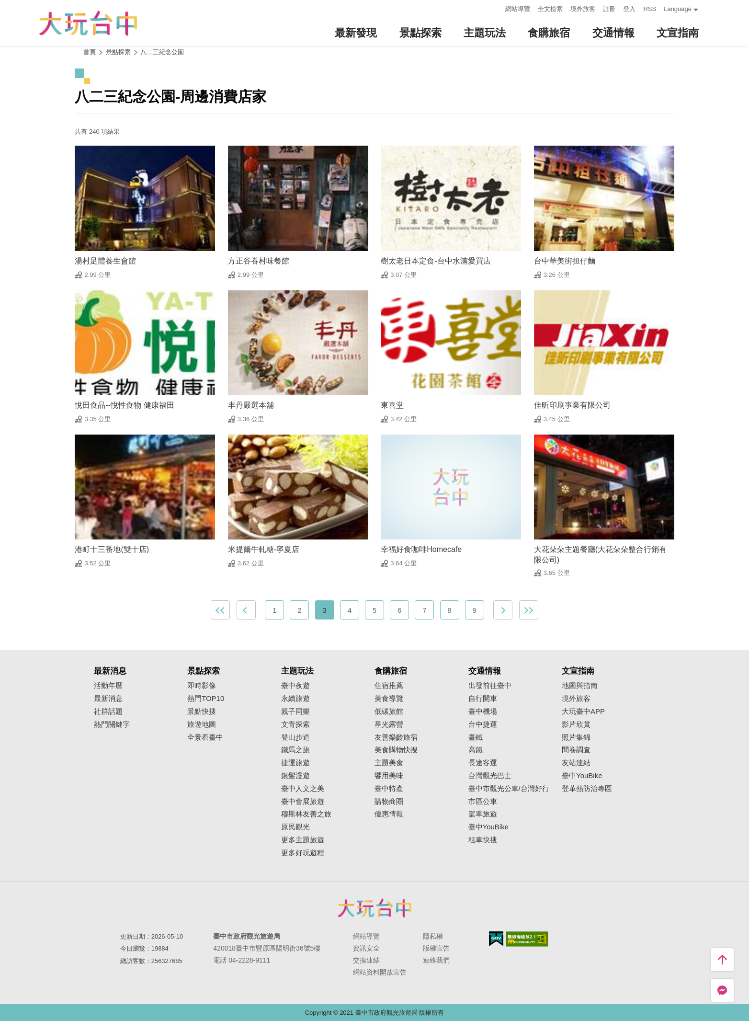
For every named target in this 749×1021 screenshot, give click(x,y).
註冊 (609, 8)
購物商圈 (388, 801)
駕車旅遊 (482, 814)
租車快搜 (482, 840)
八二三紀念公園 (162, 52)
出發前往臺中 (489, 685)
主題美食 (388, 763)
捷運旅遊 (295, 763)
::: (495, 7)
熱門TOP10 (205, 698)
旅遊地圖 (201, 724)
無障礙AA (527, 939)
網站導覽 (517, 8)
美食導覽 (388, 698)
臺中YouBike (488, 827)
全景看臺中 (205, 737)
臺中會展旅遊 (302, 801)
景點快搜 (201, 711)
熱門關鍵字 (112, 724)
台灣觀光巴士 (489, 776)
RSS (649, 8)
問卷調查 (576, 750)
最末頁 (528, 609)
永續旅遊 (295, 698)
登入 (629, 8)
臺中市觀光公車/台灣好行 (508, 788)
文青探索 (295, 724)
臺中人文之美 (302, 788)
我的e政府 (496, 938)
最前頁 (220, 609)
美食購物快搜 (396, 750)
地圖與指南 (580, 685)
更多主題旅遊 (302, 840)
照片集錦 (576, 737)
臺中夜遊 (295, 685)
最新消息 (108, 698)
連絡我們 (436, 960)
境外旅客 (582, 8)
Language (678, 8)
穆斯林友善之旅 (306, 814)
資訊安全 (366, 948)
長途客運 (482, 763)
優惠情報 (388, 814)
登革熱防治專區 (587, 788)
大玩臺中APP (583, 711)
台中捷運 (482, 724)
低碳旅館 (388, 711)
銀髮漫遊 (295, 776)
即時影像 (201, 685)
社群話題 (108, 711)
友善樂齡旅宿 (396, 737)
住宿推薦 (388, 685)
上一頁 (246, 609)
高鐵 (475, 750)
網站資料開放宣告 (380, 972)
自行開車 (482, 698)
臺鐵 (475, 737)
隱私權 (433, 936)
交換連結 (366, 960)
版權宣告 (436, 948)
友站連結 (576, 763)
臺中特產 (388, 788)
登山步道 (295, 737)
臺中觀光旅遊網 (88, 23)
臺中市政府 (374, 908)
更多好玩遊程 (302, 853)
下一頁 (502, 609)
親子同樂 (295, 711)
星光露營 (388, 724)
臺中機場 (482, 711)
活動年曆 (108, 685)
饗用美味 (388, 776)
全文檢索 (550, 8)
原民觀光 (295, 827)
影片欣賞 (576, 724)
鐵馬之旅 (295, 750)
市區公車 (482, 801)
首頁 (89, 52)
